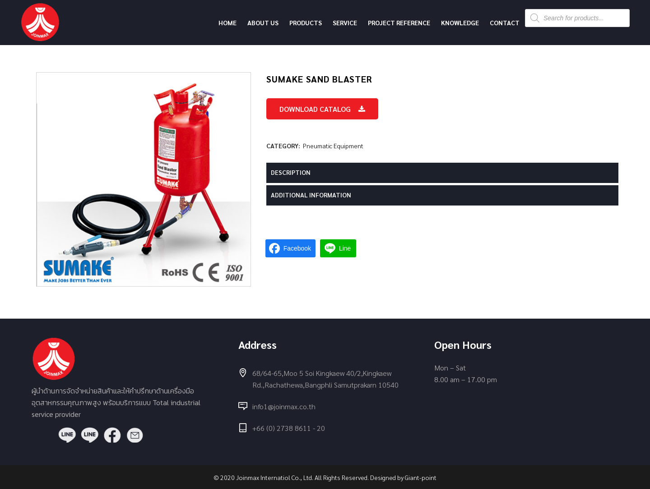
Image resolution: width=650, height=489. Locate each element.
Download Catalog (322, 109)
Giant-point (420, 477)
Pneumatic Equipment (333, 146)
